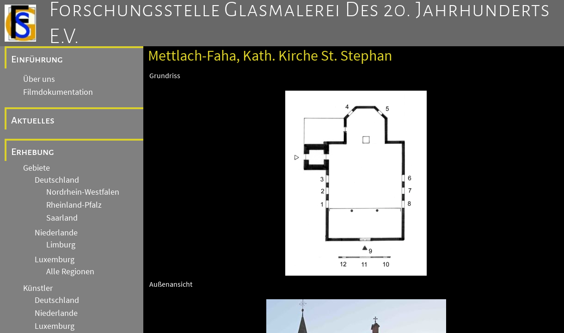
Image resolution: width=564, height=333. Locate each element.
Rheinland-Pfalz (74, 205)
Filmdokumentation (58, 92)
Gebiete (36, 168)
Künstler (38, 288)
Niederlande (56, 233)
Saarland (62, 218)
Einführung (37, 59)
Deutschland (57, 180)
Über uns (39, 79)
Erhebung (32, 152)
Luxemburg (54, 259)
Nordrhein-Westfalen (82, 192)
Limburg (60, 245)
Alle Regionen (70, 271)
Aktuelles (33, 120)
